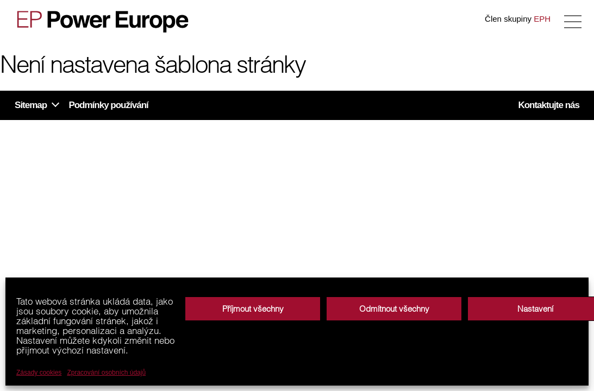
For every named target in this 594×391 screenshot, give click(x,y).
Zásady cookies (38, 372)
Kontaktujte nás (548, 105)
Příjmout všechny (253, 309)
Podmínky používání (108, 105)
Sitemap (31, 105)
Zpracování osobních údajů (106, 372)
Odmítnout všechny (394, 309)
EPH (542, 18)
